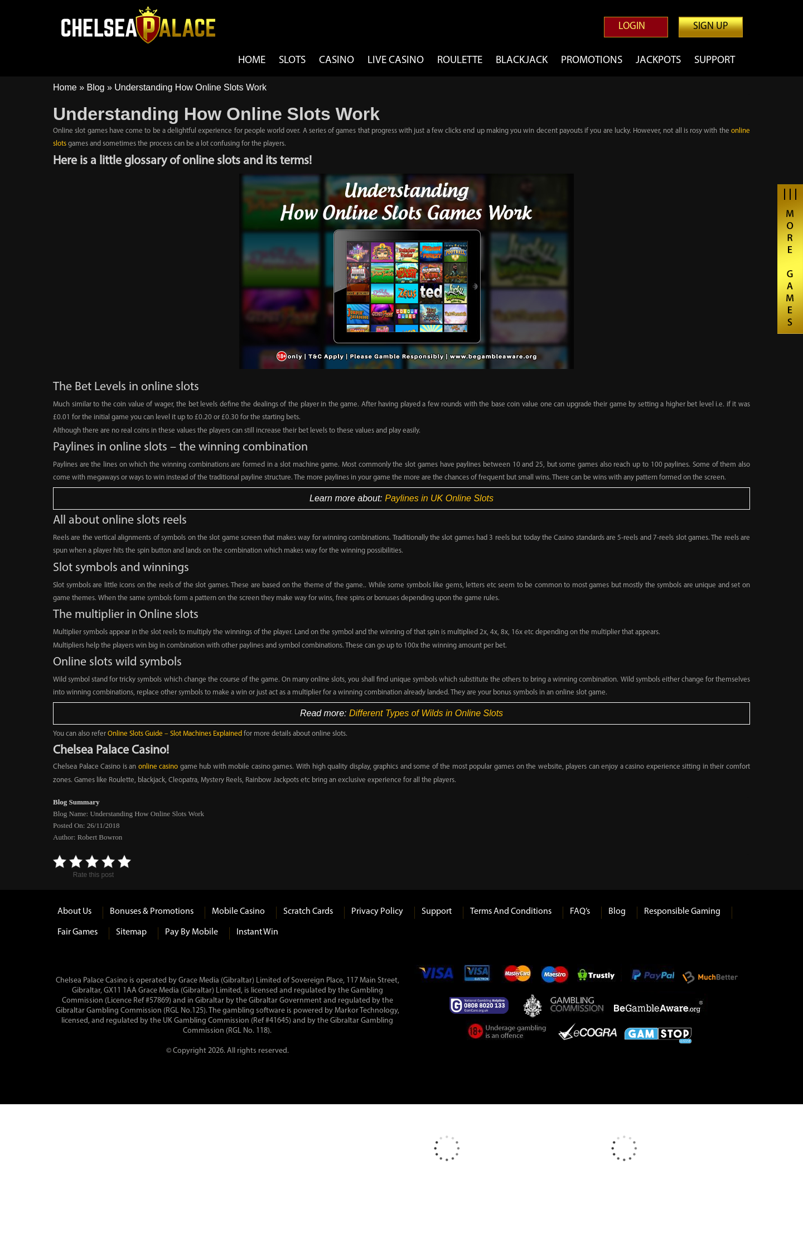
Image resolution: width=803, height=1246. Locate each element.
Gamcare (482, 1005)
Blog (95, 87)
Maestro (555, 977)
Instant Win (257, 932)
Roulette (459, 60)
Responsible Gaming (682, 911)
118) (263, 1031)
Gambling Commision (578, 1005)
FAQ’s (580, 911)
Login (631, 26)
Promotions (591, 60)
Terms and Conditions (511, 911)
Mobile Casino (238, 911)
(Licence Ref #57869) (138, 1000)
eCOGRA (587, 1033)
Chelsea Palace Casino (145, 25)
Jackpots (658, 60)
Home (251, 60)
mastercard (517, 977)
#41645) (278, 1021)
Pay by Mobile (191, 932)
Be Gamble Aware (661, 1005)
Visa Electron (478, 977)
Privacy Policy (377, 911)
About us (74, 911)
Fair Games (77, 932)
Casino (336, 60)
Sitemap (131, 932)
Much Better (710, 978)
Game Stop (658, 1033)
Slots (292, 60)
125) (199, 1011)
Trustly (599, 977)
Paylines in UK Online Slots (439, 498)
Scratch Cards (308, 911)
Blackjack (522, 60)
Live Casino (395, 60)
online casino (158, 766)
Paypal (652, 977)
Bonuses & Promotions (152, 911)
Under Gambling (508, 1033)
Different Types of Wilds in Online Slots (426, 713)
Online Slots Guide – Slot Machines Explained (175, 733)
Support (714, 60)
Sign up (710, 26)
